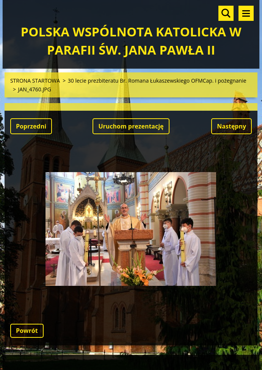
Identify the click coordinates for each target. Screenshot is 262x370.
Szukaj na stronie (226, 13)
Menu (246, 13)
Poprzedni (31, 126)
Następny (231, 126)
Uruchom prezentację (130, 126)
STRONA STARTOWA (35, 80)
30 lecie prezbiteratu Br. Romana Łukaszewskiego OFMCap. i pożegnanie (157, 80)
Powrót (27, 330)
